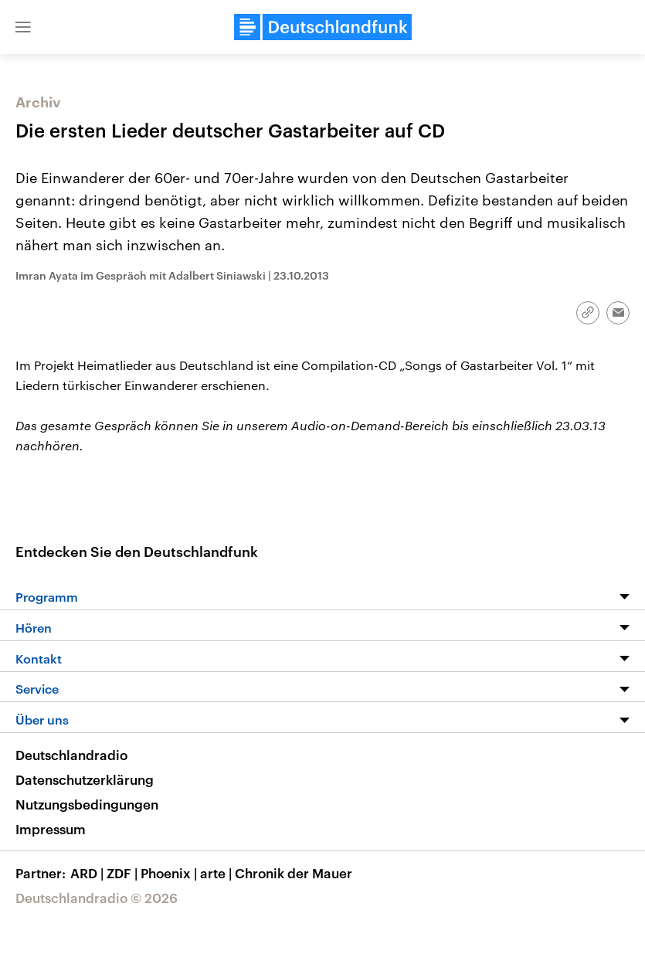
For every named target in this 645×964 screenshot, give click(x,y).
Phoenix (170, 873)
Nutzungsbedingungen (86, 804)
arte (217, 873)
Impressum (50, 829)
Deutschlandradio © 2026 (96, 897)
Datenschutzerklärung (84, 779)
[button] (23, 27)
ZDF (124, 873)
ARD (88, 873)
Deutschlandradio (71, 754)
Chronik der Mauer (293, 873)
